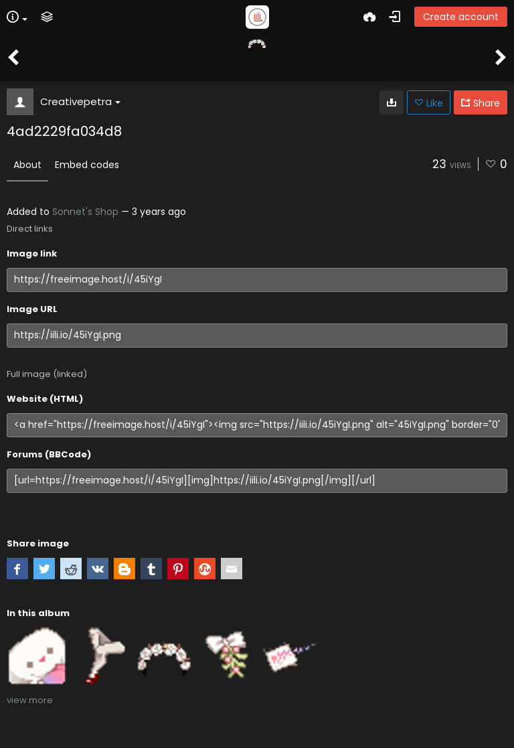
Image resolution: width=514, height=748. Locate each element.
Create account (461, 16)
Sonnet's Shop (85, 211)
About (27, 164)
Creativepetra (80, 101)
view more (30, 700)
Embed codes (87, 164)
